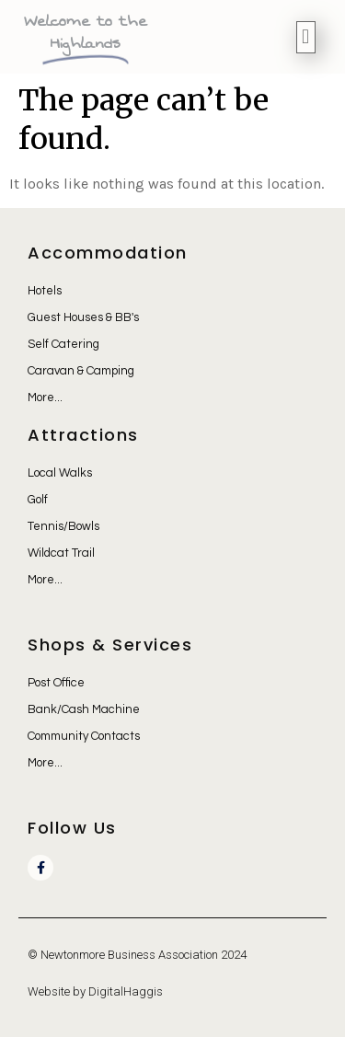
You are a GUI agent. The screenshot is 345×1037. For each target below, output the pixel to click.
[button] (306, 37)
